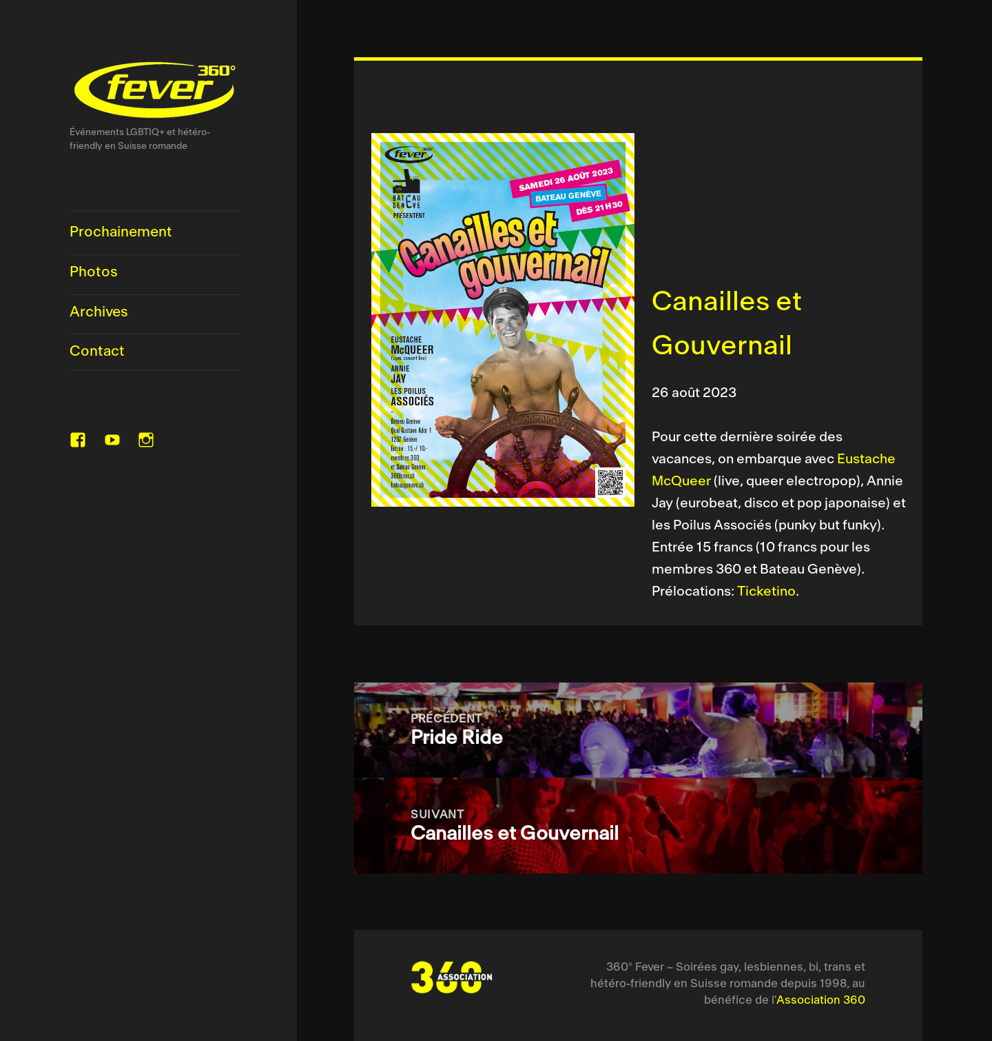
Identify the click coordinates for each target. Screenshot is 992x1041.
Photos (94, 272)
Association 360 (820, 1000)
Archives (99, 312)
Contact (97, 351)
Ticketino (766, 592)
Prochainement (121, 232)
